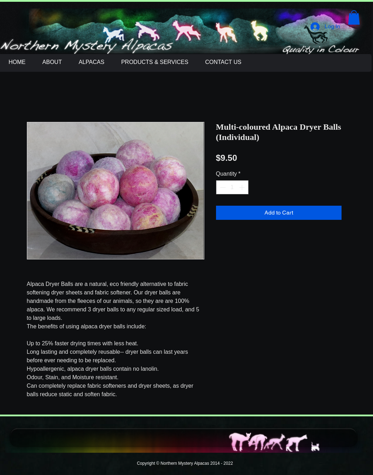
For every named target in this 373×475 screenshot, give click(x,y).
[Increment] (242, 187)
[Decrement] (222, 187)
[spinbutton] (232, 187)
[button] (354, 17)
